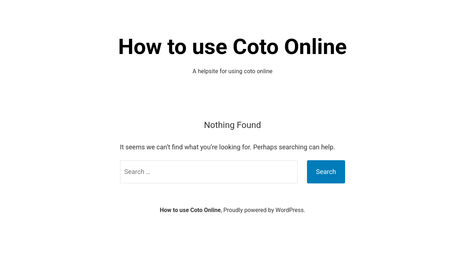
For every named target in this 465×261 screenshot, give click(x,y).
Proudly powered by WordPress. (264, 210)
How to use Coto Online (232, 46)
